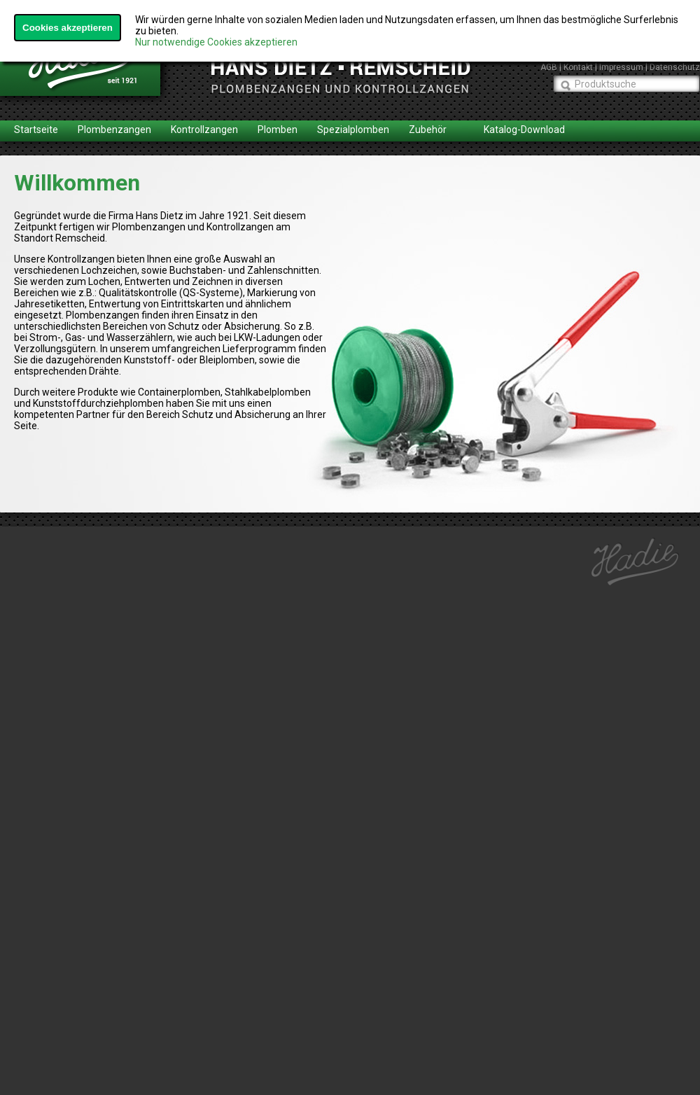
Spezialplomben (353, 129)
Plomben (278, 129)
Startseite (36, 129)
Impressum (621, 67)
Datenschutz (675, 67)
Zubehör (428, 129)
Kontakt (578, 67)
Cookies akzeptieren (67, 27)
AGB (548, 67)
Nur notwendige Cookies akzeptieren (216, 42)
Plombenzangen (114, 129)
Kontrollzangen (204, 129)
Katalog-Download (524, 129)
